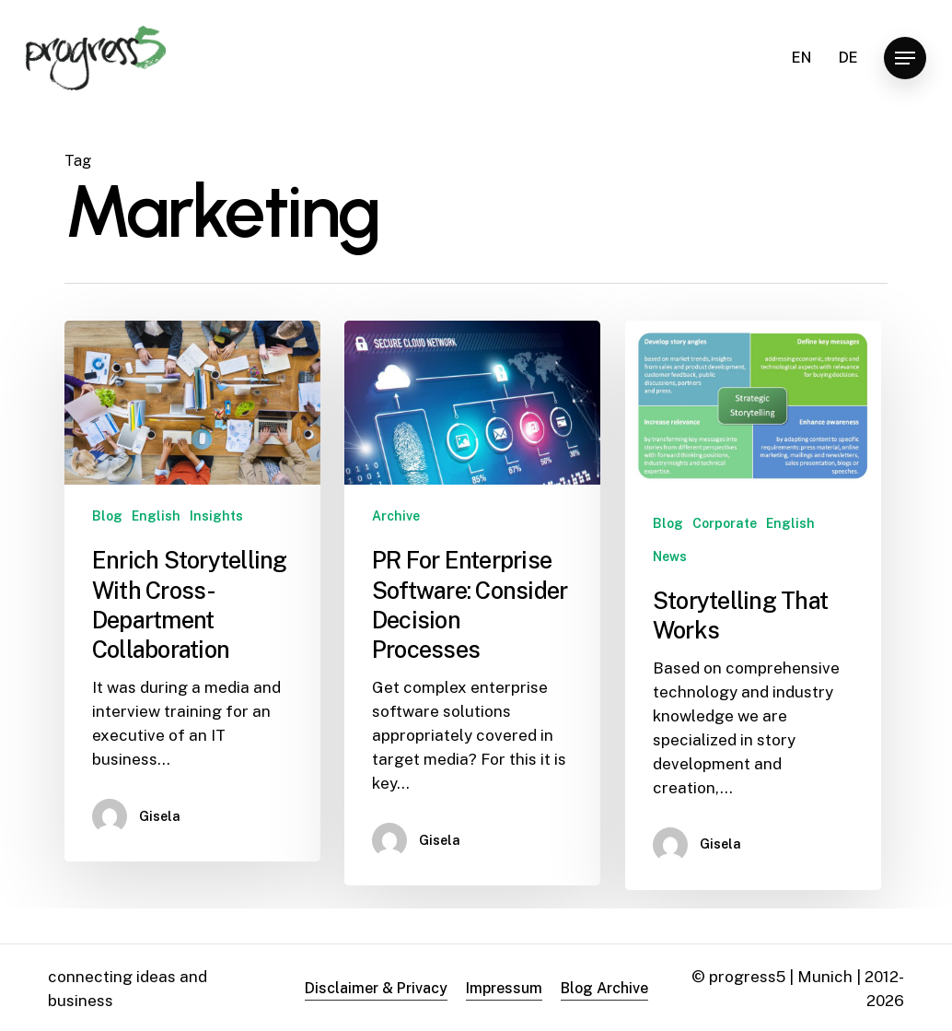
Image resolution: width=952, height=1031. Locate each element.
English (156, 516)
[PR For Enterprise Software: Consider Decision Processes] (472, 603)
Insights (216, 516)
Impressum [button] (504, 988)
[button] (905, 58)
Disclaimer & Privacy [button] (376, 988)
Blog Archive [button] (604, 988)
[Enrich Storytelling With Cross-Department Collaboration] (192, 591)
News (670, 556)
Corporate (724, 523)
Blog (107, 516)
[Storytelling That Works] (753, 605)
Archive (396, 516)
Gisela (159, 816)
